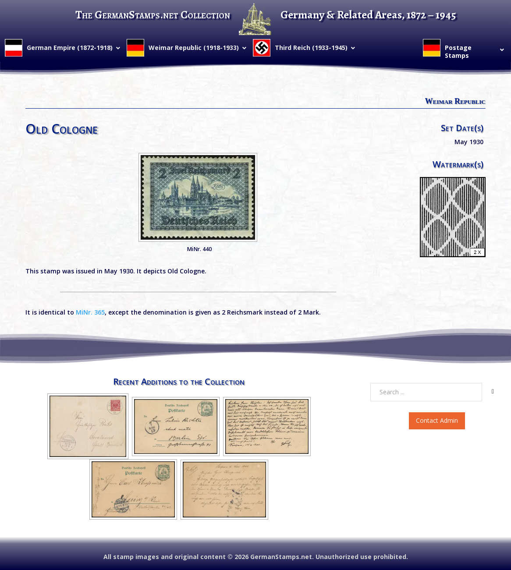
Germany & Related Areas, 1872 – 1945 (368, 14)
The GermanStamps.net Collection (152, 14)
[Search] (493, 391)
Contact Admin (437, 420)
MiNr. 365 (90, 312)
